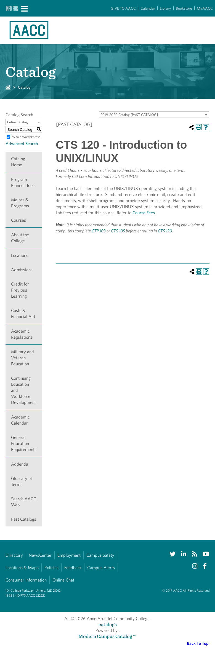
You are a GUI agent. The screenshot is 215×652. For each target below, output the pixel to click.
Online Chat (63, 580)
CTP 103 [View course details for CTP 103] (99, 230)
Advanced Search (22, 143)
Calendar (147, 8)
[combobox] (154, 114)
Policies (51, 567)
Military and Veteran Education (22, 357)
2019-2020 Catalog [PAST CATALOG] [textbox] (129, 115)
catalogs (108, 624)
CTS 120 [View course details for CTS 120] (165, 230)
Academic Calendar (20, 420)
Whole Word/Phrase (26, 137)
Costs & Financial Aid (23, 313)
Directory (14, 555)
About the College (20, 237)
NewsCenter (40, 555)
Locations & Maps (22, 567)
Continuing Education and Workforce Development (23, 390)
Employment (69, 555)
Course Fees (143, 212)
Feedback (72, 567)
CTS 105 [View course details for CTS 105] (118, 230)
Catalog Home (18, 161)
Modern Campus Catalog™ (107, 636)
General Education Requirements (23, 443)
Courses (18, 220)
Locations (19, 255)
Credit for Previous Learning (20, 290)
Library (165, 8)
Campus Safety (100, 555)
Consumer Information (26, 580)
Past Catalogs (23, 519)
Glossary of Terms (21, 481)
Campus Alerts (101, 567)
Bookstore (184, 8)
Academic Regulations (21, 334)
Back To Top (198, 643)
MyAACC (205, 8)
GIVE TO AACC (123, 8)
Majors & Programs (20, 202)
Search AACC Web (23, 501)
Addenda (19, 464)
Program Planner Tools (23, 182)
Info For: (12, 8)
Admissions (22, 269)
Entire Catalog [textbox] (17, 122)
